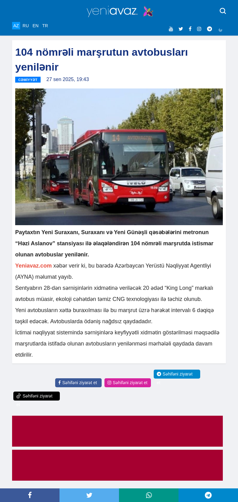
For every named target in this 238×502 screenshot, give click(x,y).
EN (35, 25)
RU (26, 25)
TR (45, 25)
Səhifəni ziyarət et (77, 382)
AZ (16, 25)
